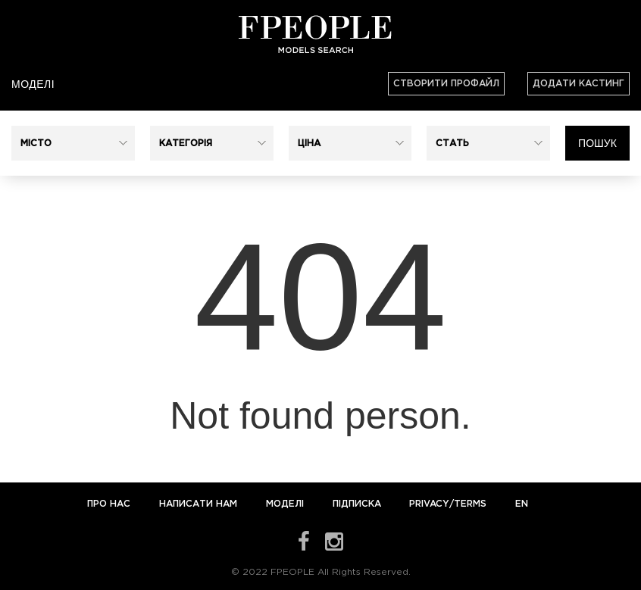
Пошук (597, 143)
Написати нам (199, 504)
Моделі (33, 84)
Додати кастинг (578, 84)
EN (521, 504)
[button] (73, 143)
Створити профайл (446, 84)
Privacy (429, 504)
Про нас (110, 504)
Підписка (357, 504)
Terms (470, 504)
